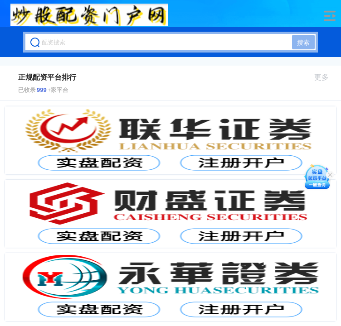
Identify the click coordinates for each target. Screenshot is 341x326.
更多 (325, 77)
